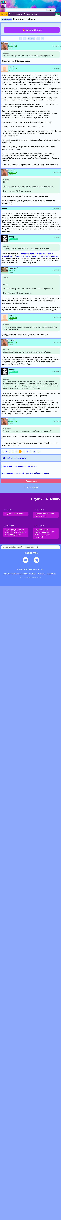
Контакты (41, 574)
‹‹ (20, 39)
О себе (10, 48)
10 (34, 452)
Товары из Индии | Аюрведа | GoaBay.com (19, 466)
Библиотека (51, 574)
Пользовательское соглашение (16, 574)
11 (39, 452)
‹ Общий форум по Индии (14, 458)
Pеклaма (32, 574)
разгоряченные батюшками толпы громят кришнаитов (37, 256)
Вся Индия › (6, 19)
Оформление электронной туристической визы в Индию (25, 473)
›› (42, 39)
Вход (57, 14)
